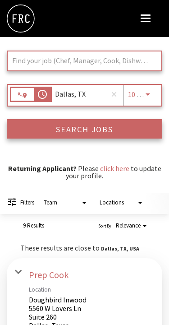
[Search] (84, 129)
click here (114, 168)
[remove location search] (114, 94)
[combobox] (80, 60)
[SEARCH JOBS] (84, 129)
